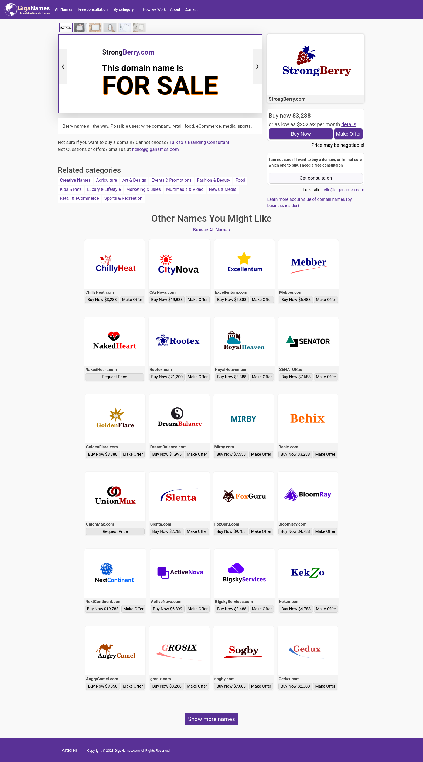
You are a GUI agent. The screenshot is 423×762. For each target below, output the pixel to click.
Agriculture (106, 180)
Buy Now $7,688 (296, 376)
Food (240, 180)
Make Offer (348, 134)
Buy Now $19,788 (102, 609)
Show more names (211, 719)
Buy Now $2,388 (295, 686)
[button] (126, 9)
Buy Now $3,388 (232, 376)
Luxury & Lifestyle (104, 189)
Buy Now (301, 134)
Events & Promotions (172, 180)
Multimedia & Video (185, 189)
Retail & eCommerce (79, 198)
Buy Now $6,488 (296, 299)
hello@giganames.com (155, 149)
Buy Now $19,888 (167, 299)
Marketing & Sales (143, 189)
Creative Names (75, 180)
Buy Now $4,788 (295, 531)
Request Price (114, 376)
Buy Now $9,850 (103, 686)
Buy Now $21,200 (167, 376)
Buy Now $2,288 (167, 531)
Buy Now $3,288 (102, 299)
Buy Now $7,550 (231, 454)
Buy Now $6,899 (167, 609)
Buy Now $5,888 (232, 299)
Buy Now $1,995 (167, 454)
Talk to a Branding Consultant (199, 142)
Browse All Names (211, 229)
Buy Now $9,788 (231, 531)
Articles (69, 750)
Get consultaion (315, 178)
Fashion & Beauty (213, 180)
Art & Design (134, 180)
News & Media (222, 189)
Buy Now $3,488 (232, 609)
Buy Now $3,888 (103, 454)
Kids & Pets (71, 189)
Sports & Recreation (123, 198)
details (348, 124)
